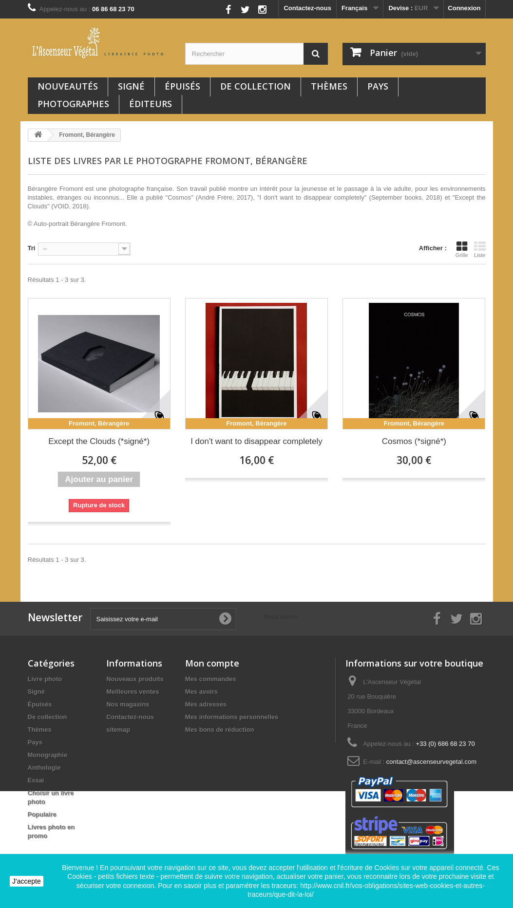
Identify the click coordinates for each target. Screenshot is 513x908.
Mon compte (212, 663)
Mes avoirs (201, 691)
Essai (36, 780)
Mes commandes (210, 679)
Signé (131, 86)
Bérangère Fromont (97, 223)
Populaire (42, 814)
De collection (255, 86)
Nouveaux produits (135, 679)
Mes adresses (206, 704)
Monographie (48, 755)
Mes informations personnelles (231, 717)
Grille (462, 249)
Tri (32, 248)
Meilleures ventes (132, 691)
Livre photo (45, 679)
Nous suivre (203, 7)
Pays (377, 86)
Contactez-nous (307, 8)
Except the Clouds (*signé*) (99, 441)
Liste (480, 249)
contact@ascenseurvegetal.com (431, 761)
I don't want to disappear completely (256, 441)
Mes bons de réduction (219, 729)
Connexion (464, 8)
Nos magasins (127, 704)
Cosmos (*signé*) (414, 441)
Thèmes (329, 86)
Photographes (73, 104)
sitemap (118, 729)
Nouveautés (68, 86)
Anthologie (44, 767)
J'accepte (26, 881)
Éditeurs (150, 104)
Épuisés (182, 86)
